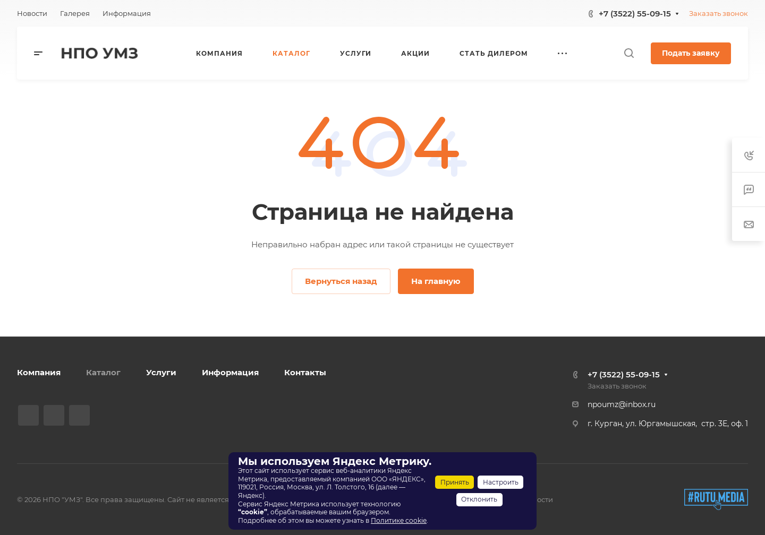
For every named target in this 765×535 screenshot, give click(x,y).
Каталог (103, 372)
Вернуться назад (341, 281)
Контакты (305, 372)
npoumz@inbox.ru (622, 404)
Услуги (161, 372)
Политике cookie (399, 520)
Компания (39, 372)
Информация (230, 372)
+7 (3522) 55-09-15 (635, 13)
